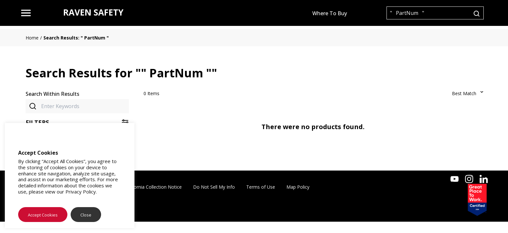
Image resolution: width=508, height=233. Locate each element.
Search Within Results (52, 93)
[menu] (25, 12)
